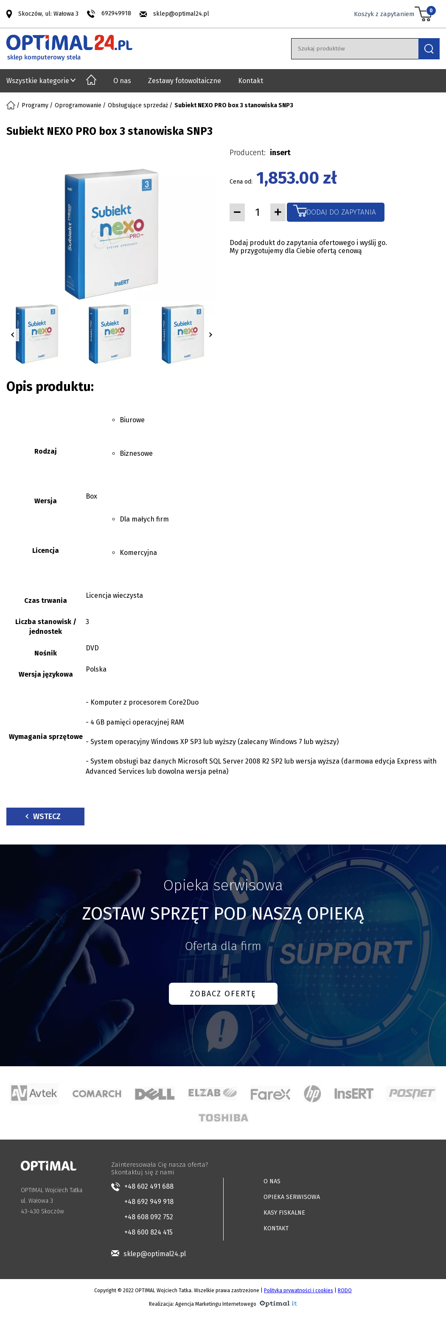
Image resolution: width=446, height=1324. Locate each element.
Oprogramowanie (78, 105)
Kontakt (250, 81)
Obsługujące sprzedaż (138, 105)
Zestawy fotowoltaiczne (184, 81)
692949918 (116, 13)
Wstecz (43, 816)
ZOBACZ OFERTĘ (223, 993)
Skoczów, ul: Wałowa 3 (48, 13)
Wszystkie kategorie (37, 81)
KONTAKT (276, 1228)
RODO (345, 1290)
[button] (12, 335)
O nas (122, 81)
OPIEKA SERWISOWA (292, 1197)
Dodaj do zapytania (341, 212)
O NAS (272, 1181)
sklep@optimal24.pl (181, 13)
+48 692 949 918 (149, 1202)
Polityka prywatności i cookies (298, 1290)
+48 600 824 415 (148, 1232)
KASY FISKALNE (284, 1212)
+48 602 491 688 (149, 1186)
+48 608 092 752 (148, 1217)
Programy (35, 105)
